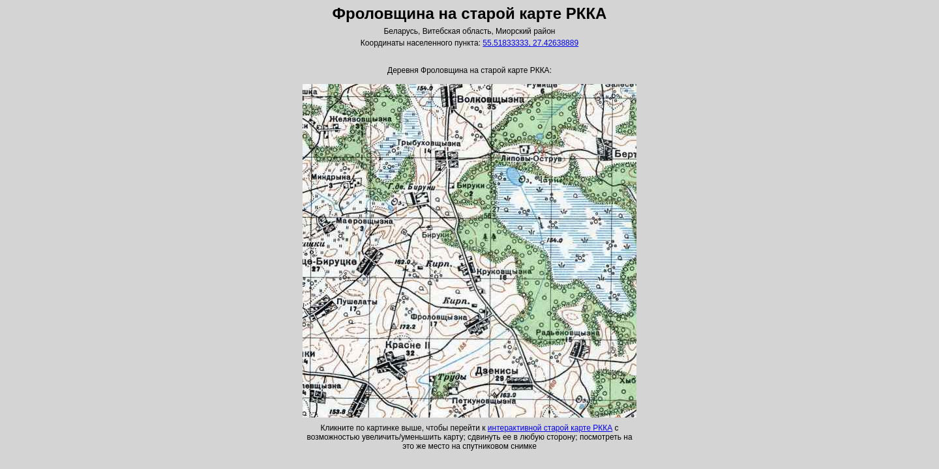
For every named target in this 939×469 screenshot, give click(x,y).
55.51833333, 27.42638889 (530, 43)
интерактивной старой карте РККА (550, 428)
